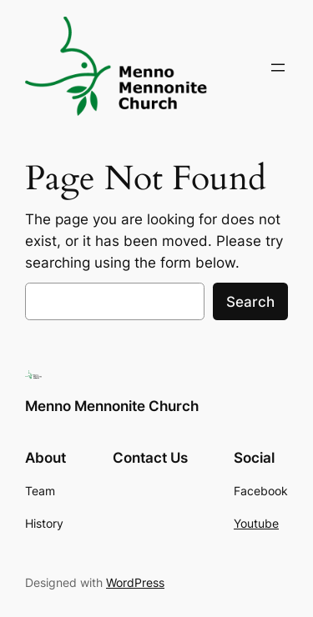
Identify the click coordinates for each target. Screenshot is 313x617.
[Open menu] (278, 68)
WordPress (135, 582)
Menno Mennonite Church (112, 406)
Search (250, 301)
